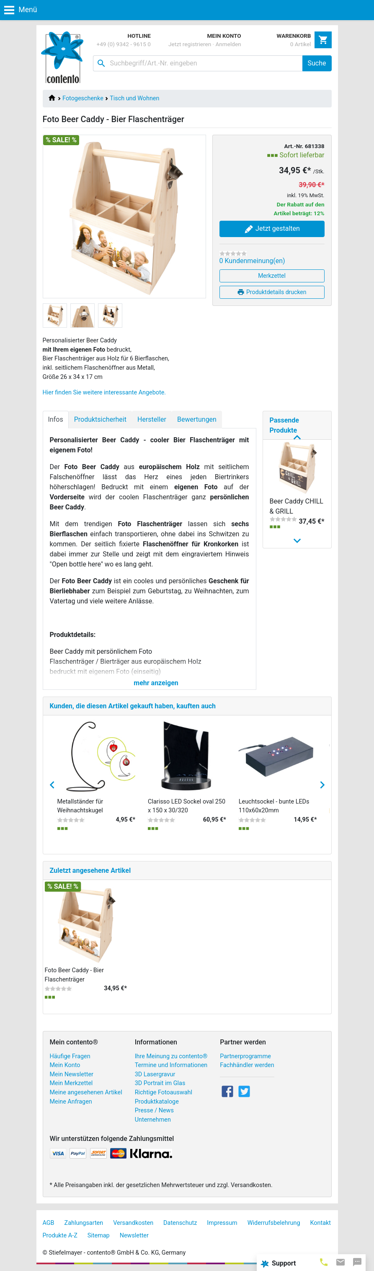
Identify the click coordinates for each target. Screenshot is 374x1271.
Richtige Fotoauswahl (163, 1092)
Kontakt (320, 1223)
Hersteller (151, 419)
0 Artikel (300, 44)
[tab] (323, 1261)
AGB (48, 1223)
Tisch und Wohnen (134, 98)
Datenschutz (180, 1223)
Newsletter (134, 1235)
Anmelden (228, 44)
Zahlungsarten (83, 1223)
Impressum (222, 1223)
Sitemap (99, 1235)
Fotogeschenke (82, 98)
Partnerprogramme (245, 1056)
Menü (20, 9)
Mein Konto (65, 1065)
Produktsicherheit (100, 419)
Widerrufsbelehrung (274, 1223)
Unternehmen (153, 1119)
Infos (55, 419)
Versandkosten (133, 1223)
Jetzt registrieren (189, 44)
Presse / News (154, 1110)
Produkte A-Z (60, 1235)
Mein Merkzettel (71, 1083)
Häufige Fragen (70, 1056)
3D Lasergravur (155, 1074)
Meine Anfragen (71, 1101)
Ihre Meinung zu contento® (171, 1056)
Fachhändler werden (247, 1065)
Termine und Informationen (171, 1065)
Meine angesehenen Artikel (86, 1092)
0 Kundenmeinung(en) (252, 261)
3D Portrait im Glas (160, 1083)
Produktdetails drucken (271, 292)
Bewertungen (197, 419)
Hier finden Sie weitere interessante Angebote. (104, 392)
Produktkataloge (157, 1101)
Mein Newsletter (71, 1074)
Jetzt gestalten (272, 229)
